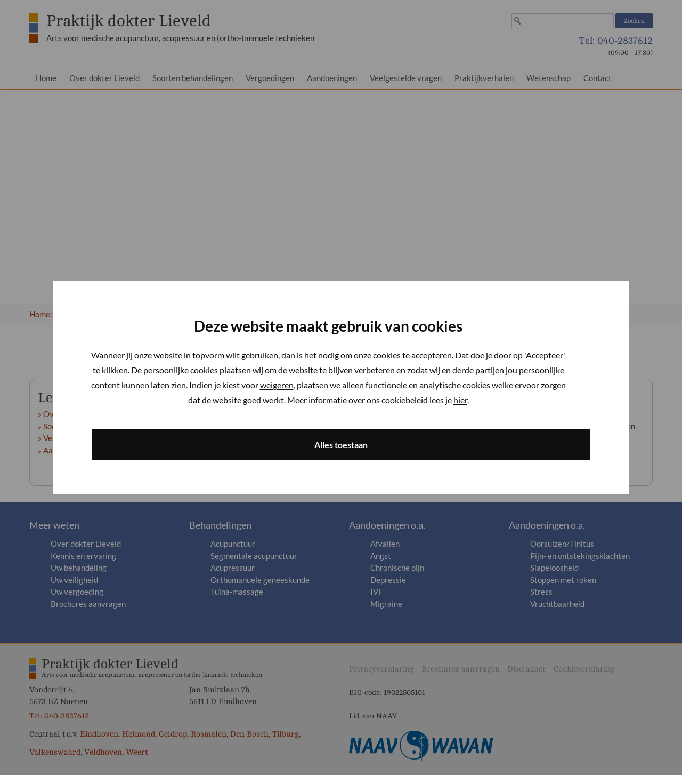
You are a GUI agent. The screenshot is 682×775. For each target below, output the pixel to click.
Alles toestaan (341, 445)
